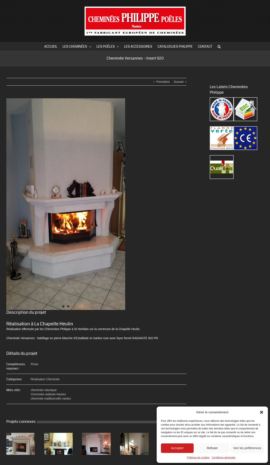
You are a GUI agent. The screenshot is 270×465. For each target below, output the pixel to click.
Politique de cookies (198, 457)
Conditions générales (224, 457)
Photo (34, 364)
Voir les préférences (247, 448)
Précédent (163, 81)
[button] (261, 412)
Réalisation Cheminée (45, 379)
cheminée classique (44, 390)
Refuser (212, 448)
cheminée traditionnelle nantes (51, 398)
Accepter (177, 448)
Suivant (179, 81)
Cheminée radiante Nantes (48, 394)
